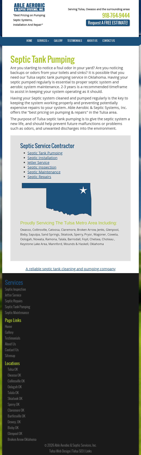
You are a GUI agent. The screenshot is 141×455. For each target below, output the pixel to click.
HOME (29, 41)
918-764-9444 (116, 15)
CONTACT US (108, 41)
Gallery (9, 332)
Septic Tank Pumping (45, 153)
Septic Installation (42, 157)
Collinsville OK (16, 381)
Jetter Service (38, 162)
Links (88, 451)
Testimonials (12, 338)
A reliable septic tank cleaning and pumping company (70, 268)
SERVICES (43, 41)
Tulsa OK (13, 369)
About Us (10, 344)
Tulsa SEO (78, 451)
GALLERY (58, 41)
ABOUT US (92, 41)
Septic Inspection (42, 167)
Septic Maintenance (44, 171)
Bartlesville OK (16, 416)
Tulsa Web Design (59, 451)
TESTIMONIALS (74, 41)
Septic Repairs (39, 176)
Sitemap (10, 355)
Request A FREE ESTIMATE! (108, 23)
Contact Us (12, 349)
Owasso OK (14, 375)
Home (8, 326)
